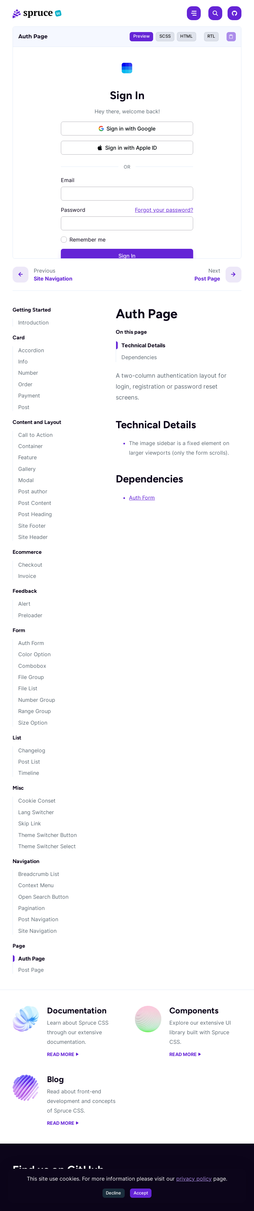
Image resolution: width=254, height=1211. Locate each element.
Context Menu (36, 885)
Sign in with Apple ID (127, 147)
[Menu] (194, 13)
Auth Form (31, 643)
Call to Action (35, 435)
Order (25, 384)
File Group (31, 677)
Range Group (34, 711)
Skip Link (29, 823)
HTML (186, 36)
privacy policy (194, 1178)
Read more (63, 1054)
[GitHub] (234, 13)
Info (23, 361)
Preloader (30, 615)
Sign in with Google (127, 128)
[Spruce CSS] (37, 13)
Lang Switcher (36, 812)
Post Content (34, 503)
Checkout (30, 564)
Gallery (27, 469)
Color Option (34, 654)
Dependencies (139, 357)
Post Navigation (38, 919)
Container (30, 446)
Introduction (33, 322)
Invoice (27, 576)
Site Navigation (37, 930)
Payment (29, 395)
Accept (141, 1193)
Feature (27, 457)
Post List (29, 761)
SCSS (165, 36)
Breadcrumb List (38, 874)
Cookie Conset (37, 800)
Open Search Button (43, 896)
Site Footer (32, 525)
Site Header (33, 537)
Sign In (127, 255)
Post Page (31, 969)
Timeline (28, 773)
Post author (32, 491)
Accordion (31, 350)
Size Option (32, 722)
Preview (141, 36)
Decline (113, 1193)
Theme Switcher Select (47, 846)
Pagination (31, 908)
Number (28, 372)
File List (27, 688)
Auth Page (31, 958)
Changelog (31, 750)
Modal (26, 480)
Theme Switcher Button (47, 835)
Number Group (36, 700)
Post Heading (35, 514)
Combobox (32, 665)
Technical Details (143, 345)
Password (127, 210)
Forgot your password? (164, 210)
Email (67, 180)
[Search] (215, 13)
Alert (24, 603)
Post (23, 407)
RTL (211, 36)
